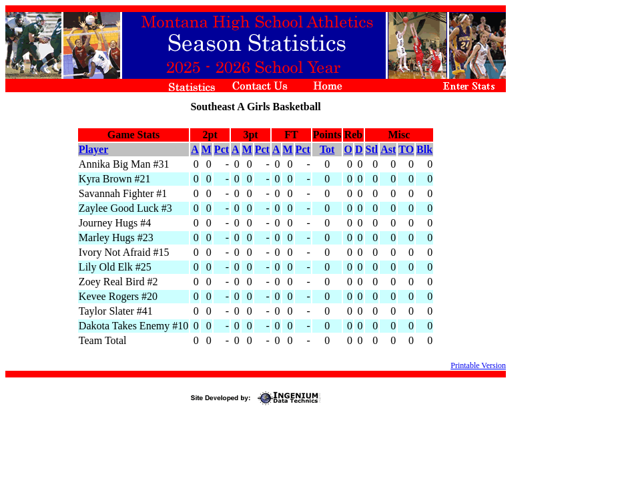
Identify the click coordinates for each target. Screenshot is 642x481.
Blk (424, 149)
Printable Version (478, 365)
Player (93, 149)
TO (406, 149)
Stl (372, 149)
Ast (388, 149)
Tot (327, 149)
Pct (221, 149)
